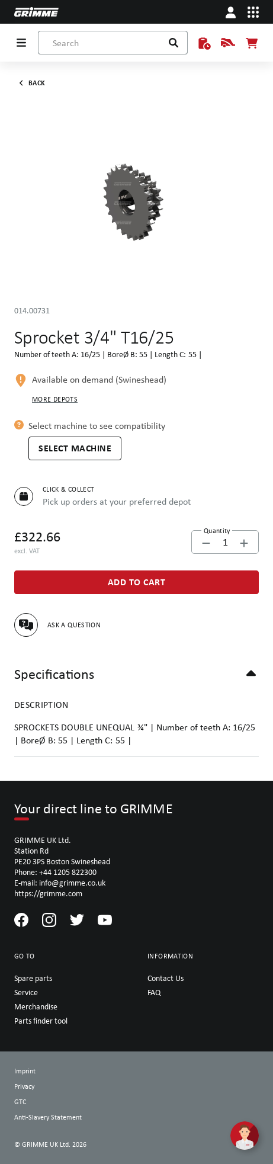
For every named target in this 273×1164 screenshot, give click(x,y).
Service (26, 992)
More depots (55, 399)
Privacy (24, 1086)
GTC (20, 1102)
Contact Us (165, 978)
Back (29, 83)
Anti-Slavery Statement (48, 1117)
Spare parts (33, 978)
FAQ (153, 992)
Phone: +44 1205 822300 (55, 872)
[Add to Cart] (136, 582)
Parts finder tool (41, 1020)
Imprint (25, 1071)
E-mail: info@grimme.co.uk (59, 882)
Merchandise (35, 1006)
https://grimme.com (48, 893)
